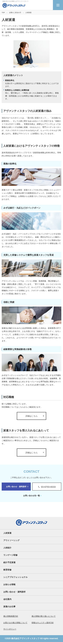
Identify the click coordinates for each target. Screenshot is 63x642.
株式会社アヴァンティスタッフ (25, 638)
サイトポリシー (9, 629)
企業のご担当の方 (15, 12)
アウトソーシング (11, 540)
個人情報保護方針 (10, 616)
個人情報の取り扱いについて (44, 616)
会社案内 (7, 599)
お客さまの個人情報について (15, 623)
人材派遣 (7, 533)
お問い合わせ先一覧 (31, 496)
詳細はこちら (32, 416)
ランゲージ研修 (10, 555)
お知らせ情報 (9, 584)
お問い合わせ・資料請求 (16, 487)
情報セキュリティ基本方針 (43, 623)
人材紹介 (7, 548)
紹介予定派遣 (9, 562)
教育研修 (7, 570)
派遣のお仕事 (9, 606)
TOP (3, 12)
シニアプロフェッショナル (15, 577)
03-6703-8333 (48, 487)
